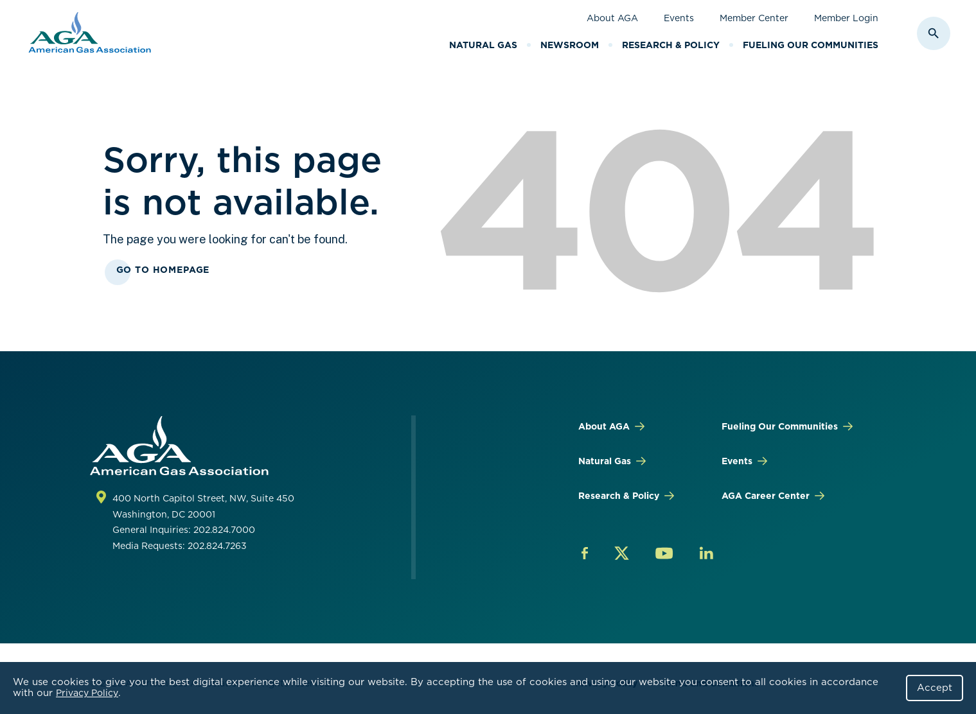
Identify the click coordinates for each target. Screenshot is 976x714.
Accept (934, 687)
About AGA (612, 18)
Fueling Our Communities (810, 45)
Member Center (754, 18)
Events (679, 18)
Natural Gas (483, 45)
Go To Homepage (163, 270)
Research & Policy (671, 45)
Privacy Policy (87, 693)
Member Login (846, 18)
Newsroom (569, 45)
